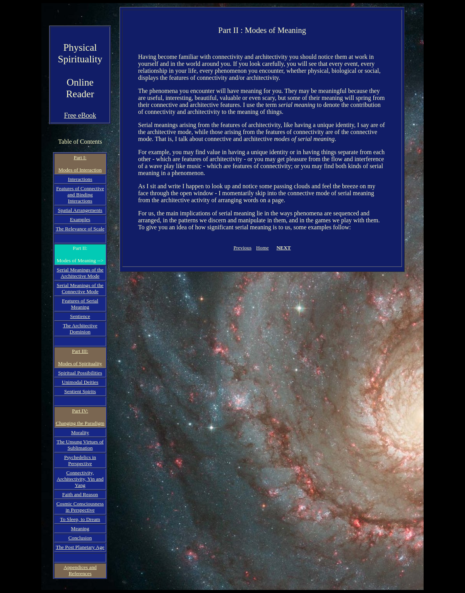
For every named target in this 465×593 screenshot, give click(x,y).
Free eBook (80, 115)
